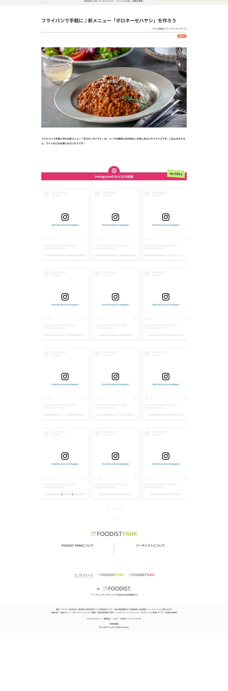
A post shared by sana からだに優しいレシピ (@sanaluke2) (171, 282)
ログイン (149, 22)
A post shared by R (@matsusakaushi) (165, 441)
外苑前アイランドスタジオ (130, 677)
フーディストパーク (49, 29)
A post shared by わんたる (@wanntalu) (115, 441)
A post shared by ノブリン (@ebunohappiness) (65, 441)
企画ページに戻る (114, 554)
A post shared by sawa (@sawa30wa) (115, 362)
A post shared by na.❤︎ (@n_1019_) (166, 521)
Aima (116, 677)
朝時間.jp (107, 677)
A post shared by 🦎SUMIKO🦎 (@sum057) (65, 521)
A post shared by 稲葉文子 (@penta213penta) (115, 282)
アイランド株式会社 (69, 667)
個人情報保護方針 (122, 667)
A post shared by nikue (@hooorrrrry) (166, 362)
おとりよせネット (94, 677)
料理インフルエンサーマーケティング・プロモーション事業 (132, 670)
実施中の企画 (80, 22)
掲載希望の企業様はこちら (78, 611)
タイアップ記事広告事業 (167, 670)
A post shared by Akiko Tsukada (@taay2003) (65, 282)
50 (131, 538)
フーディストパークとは (70, 607)
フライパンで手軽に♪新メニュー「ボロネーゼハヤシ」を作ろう (100, 29)
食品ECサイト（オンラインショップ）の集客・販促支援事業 (84, 670)
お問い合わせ (90, 607)
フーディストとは (136, 607)
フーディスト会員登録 (127, 22)
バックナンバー (101, 22)
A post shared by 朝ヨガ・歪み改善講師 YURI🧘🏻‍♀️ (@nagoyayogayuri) (75, 362)
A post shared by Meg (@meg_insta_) (115, 521)
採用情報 (133, 667)
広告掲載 (141, 667)
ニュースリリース (153, 667)
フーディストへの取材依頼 (160, 607)
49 (123, 538)
